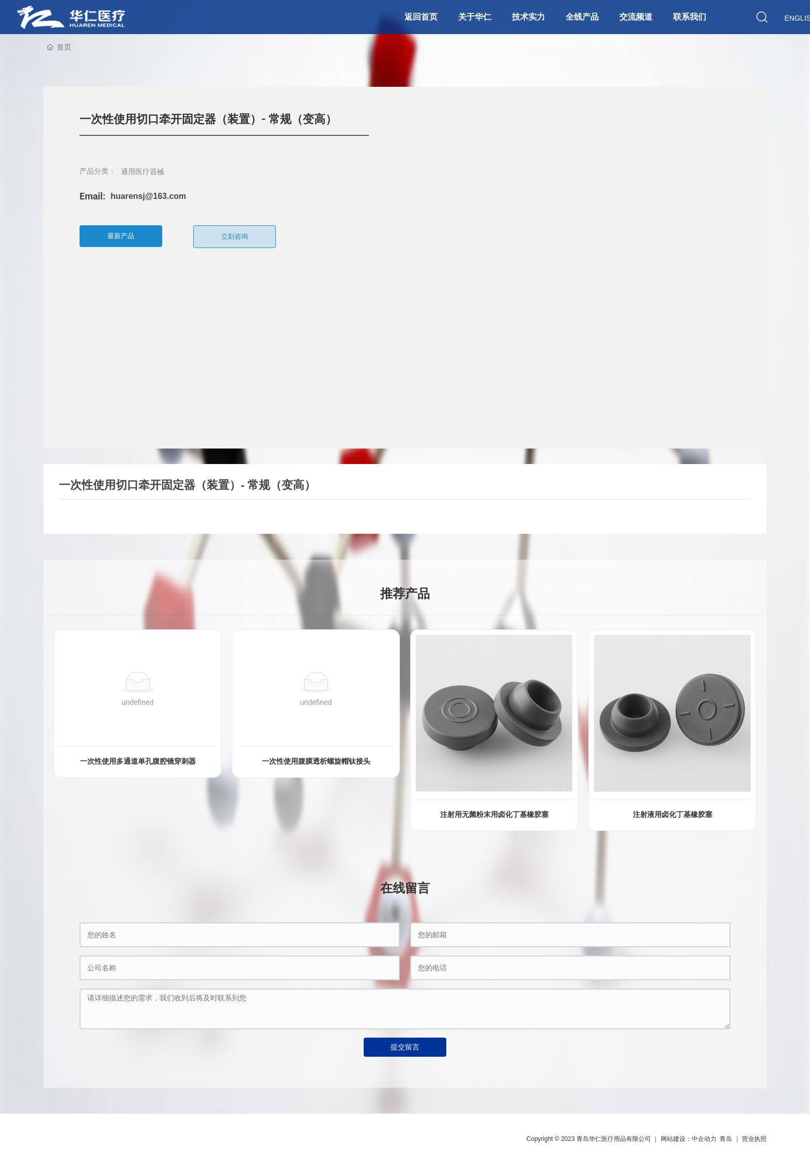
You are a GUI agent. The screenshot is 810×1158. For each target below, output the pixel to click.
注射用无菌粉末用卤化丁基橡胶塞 (494, 815)
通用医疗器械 (142, 171)
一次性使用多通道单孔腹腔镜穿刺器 (138, 761)
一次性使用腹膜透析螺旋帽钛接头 (316, 761)
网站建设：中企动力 (688, 1138)
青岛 (726, 1138)
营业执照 (754, 1138)
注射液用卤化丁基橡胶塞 (672, 815)
